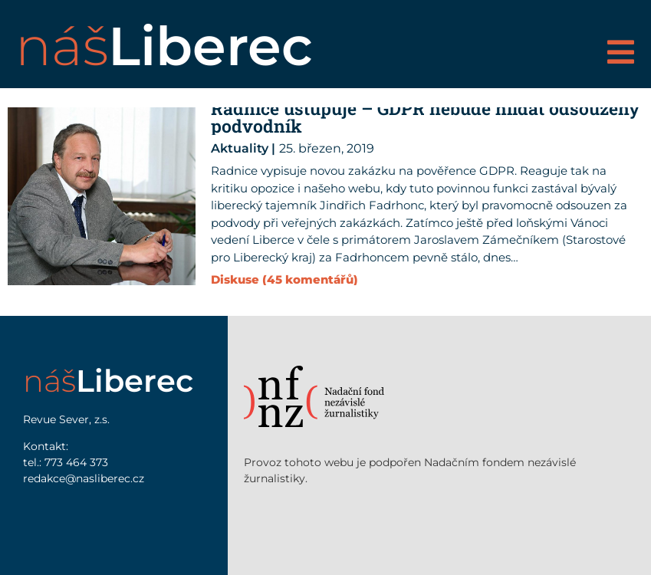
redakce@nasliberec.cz (83, 478)
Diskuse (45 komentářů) (284, 279)
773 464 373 (76, 462)
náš (164, 46)
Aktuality (239, 148)
